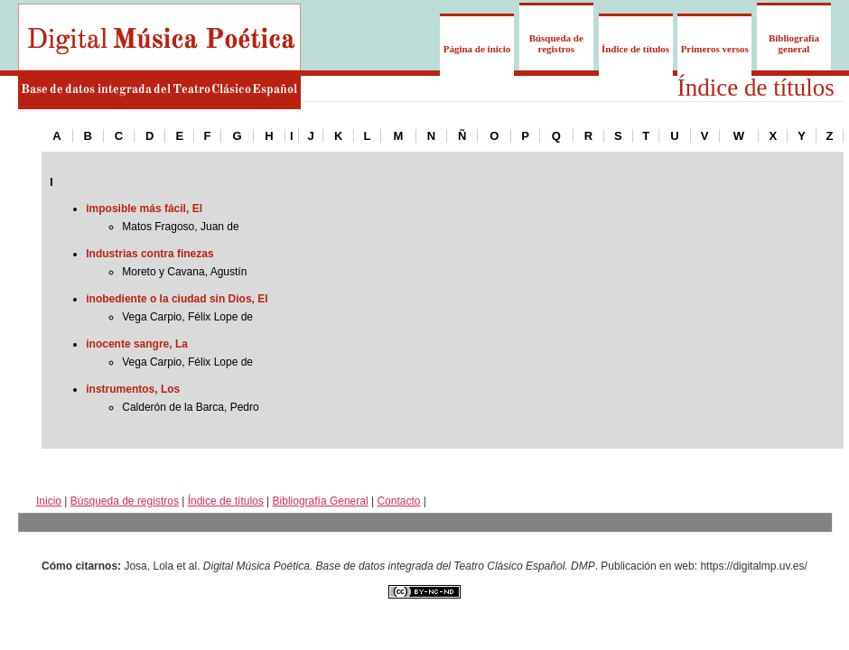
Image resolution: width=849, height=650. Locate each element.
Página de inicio (477, 48)
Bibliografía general (794, 43)
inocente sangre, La (137, 344)
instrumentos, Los (133, 389)
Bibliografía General (321, 501)
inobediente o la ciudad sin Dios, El (176, 298)
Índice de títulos (635, 48)
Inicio (48, 501)
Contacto (398, 501)
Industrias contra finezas (149, 253)
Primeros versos (715, 48)
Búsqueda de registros (556, 43)
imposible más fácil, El (144, 208)
